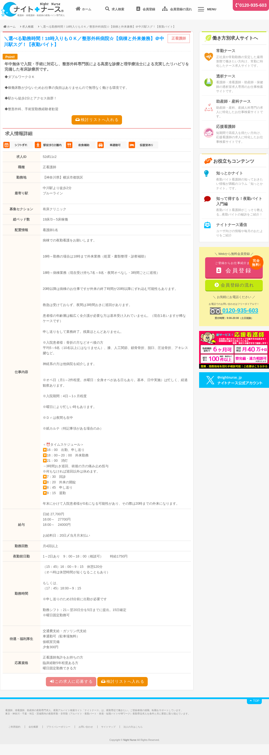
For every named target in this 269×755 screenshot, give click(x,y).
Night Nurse (129, 740)
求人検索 (28, 26)
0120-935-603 (253, 5)
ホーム (9, 26)
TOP (254, 700)
